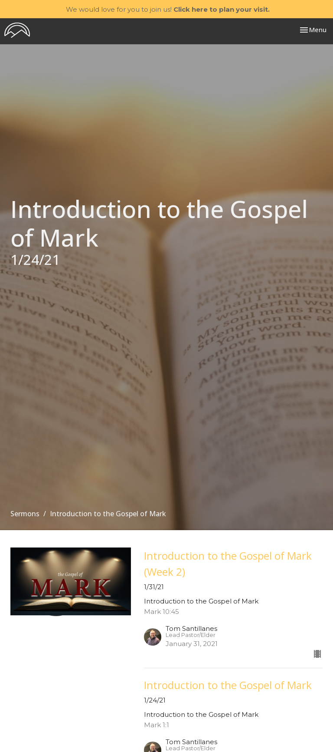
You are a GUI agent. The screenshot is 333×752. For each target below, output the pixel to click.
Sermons (24, 513)
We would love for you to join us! (168, 9)
